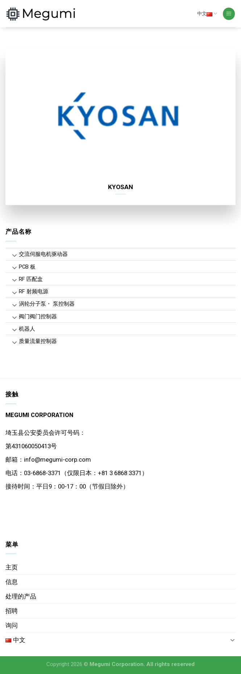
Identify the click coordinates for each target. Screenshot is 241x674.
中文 (207, 13)
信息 (11, 581)
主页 (11, 567)
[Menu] (229, 14)
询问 (11, 625)
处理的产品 (20, 596)
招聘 (11, 610)
